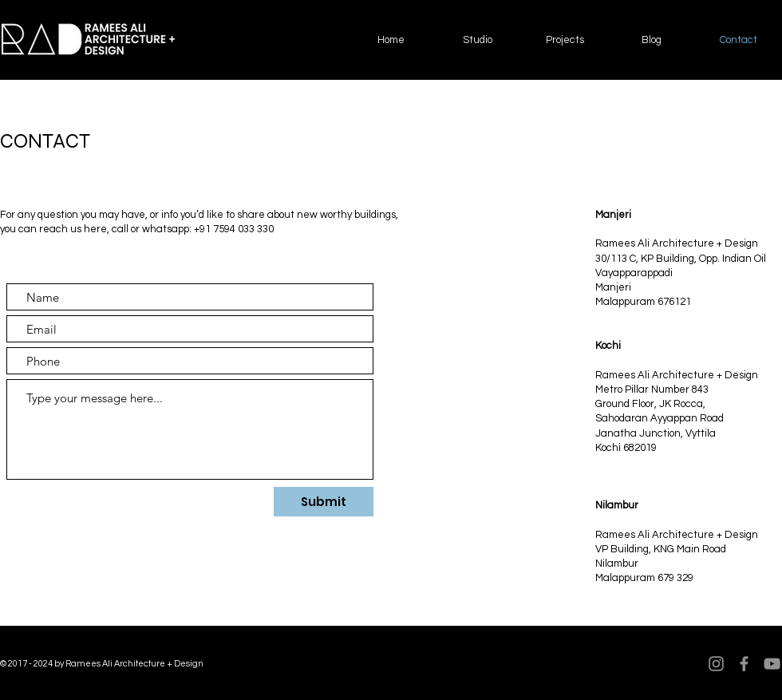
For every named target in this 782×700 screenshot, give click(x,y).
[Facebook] (744, 664)
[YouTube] (772, 664)
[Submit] (323, 501)
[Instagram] (716, 664)
